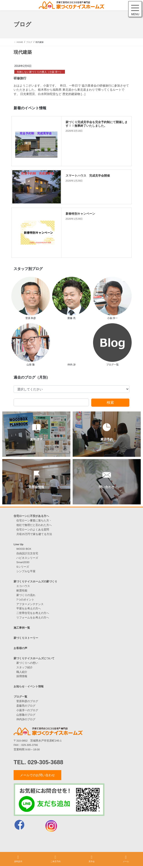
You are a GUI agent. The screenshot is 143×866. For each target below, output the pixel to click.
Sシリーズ (22, 566)
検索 (110, 402)
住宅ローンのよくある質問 (32, 529)
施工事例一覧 (22, 627)
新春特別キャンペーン (80, 213)
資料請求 (18, 858)
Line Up (18, 544)
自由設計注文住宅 (27, 553)
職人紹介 (21, 671)
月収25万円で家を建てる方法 (34, 534)
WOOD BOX (23, 548)
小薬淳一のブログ (27, 710)
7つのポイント (25, 599)
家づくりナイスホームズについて (34, 658)
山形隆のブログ (25, 714)
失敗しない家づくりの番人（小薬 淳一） (39, 72)
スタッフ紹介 (24, 667)
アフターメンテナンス (30, 604)
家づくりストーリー (26, 637)
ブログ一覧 (20, 696)
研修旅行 (20, 78)
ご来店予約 (55, 858)
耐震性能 (21, 590)
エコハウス (23, 585)
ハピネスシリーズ (27, 557)
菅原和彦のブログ (27, 701)
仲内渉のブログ (25, 719)
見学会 (92, 858)
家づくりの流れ (25, 595)
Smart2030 (22, 562)
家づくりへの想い (27, 662)
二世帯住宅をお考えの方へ (32, 612)
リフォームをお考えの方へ (32, 617)
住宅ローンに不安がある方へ (31, 515)
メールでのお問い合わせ (37, 775)
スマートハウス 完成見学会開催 (88, 175)
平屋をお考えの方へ (28, 608)
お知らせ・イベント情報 (29, 686)
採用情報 (21, 676)
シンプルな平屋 (25, 571)
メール (126, 858)
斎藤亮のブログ (25, 705)
